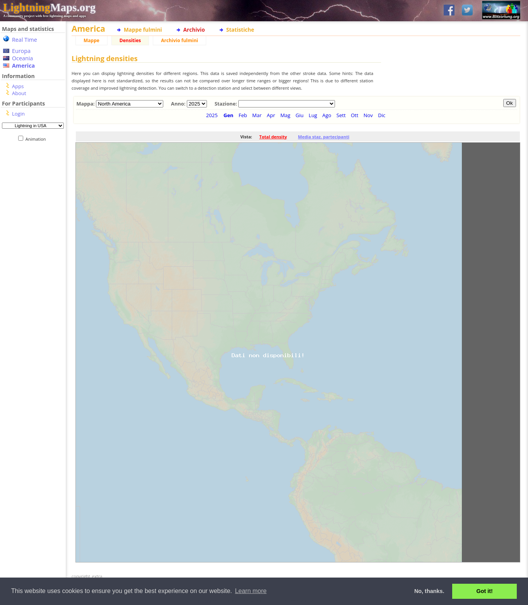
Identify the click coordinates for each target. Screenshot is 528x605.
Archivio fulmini (179, 40)
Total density (273, 137)
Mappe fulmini (143, 29)
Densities (130, 40)
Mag (285, 115)
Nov (368, 115)
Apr (271, 115)
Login (18, 113)
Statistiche (240, 29)
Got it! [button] (485, 591)
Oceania (22, 58)
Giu (300, 115)
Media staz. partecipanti (323, 137)
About (19, 93)
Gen (229, 115)
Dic (381, 115)
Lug (313, 115)
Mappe (91, 40)
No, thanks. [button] (429, 591)
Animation (37, 139)
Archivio (194, 29)
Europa (21, 51)
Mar (256, 115)
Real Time (24, 39)
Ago (326, 115)
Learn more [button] (251, 591)
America (23, 65)
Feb (243, 115)
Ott (354, 115)
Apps (18, 86)
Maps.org (49, 7)
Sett (341, 115)
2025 (212, 115)
